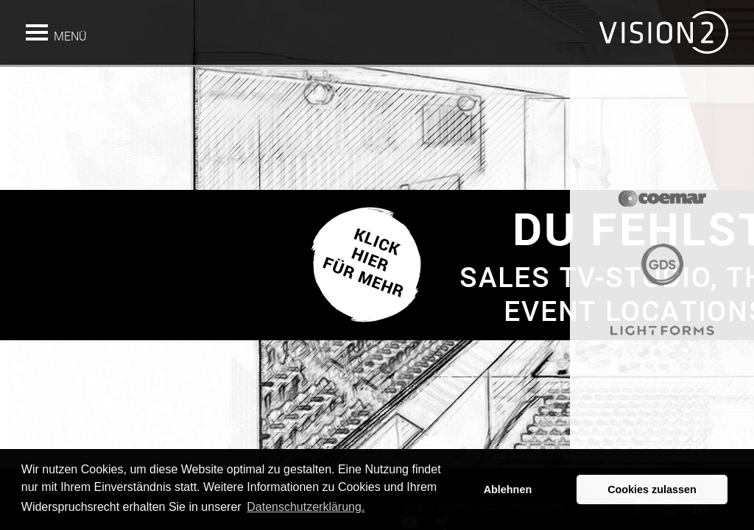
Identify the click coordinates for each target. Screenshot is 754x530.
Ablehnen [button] (508, 489)
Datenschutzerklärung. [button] (305, 507)
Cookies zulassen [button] (652, 489)
